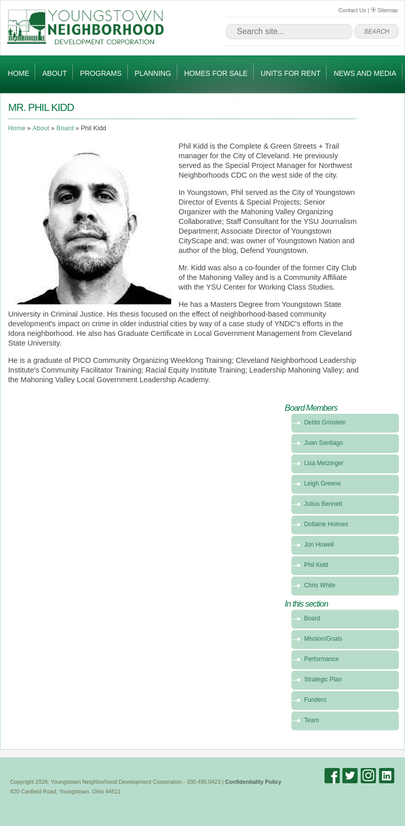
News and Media (365, 73)
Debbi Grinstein (325, 422)
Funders (315, 699)
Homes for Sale (216, 73)
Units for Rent (290, 73)
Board (65, 128)
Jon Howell (319, 544)
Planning (152, 73)
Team (311, 720)
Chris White (319, 585)
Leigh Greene (322, 483)
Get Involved (202, 102)
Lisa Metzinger (323, 463)
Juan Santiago (323, 442)
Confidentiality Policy (253, 782)
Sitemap (384, 10)
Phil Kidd (316, 564)
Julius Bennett (323, 503)
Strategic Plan (323, 679)
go (376, 31)
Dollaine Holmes (326, 524)
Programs (101, 73)
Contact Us (352, 10)
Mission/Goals (323, 638)
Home (18, 73)
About (54, 73)
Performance (321, 659)
